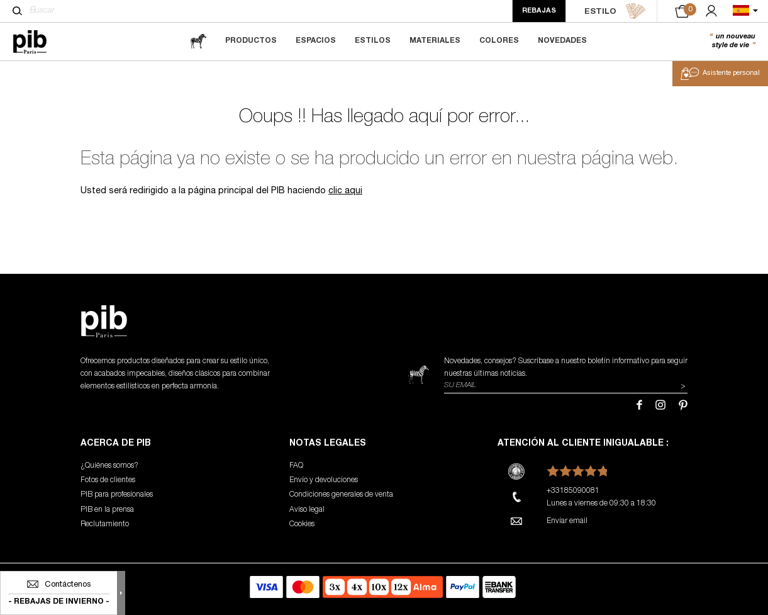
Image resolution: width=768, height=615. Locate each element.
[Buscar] (17, 10)
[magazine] (198, 41)
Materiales (434, 41)
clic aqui (345, 191)
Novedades (562, 41)
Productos (251, 41)
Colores (499, 41)
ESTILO (615, 11)
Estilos (373, 41)
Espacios (316, 41)
